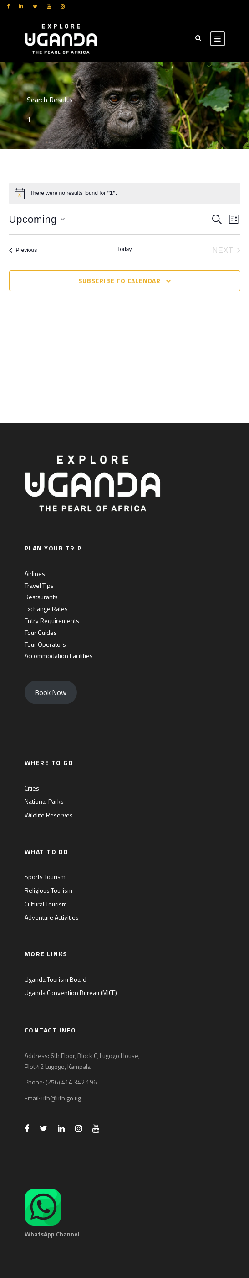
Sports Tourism (45, 876)
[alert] (124, 193)
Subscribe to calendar (119, 280)
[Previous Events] (23, 251)
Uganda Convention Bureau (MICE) (71, 992)
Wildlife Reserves (49, 815)
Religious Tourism (48, 890)
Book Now (50, 692)
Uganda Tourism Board (55, 979)
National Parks (44, 801)
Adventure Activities (52, 917)
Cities (32, 788)
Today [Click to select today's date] (124, 249)
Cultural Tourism (46, 904)
